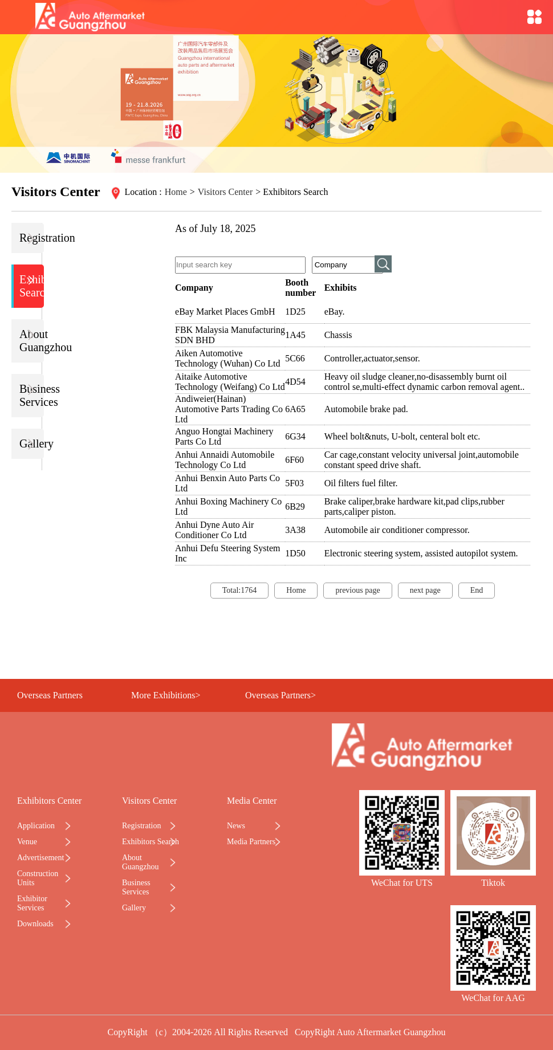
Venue (27, 841)
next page (425, 590)
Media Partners (251, 841)
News (236, 825)
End (476, 590)
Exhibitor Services (32, 903)
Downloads (35, 923)
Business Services (31, 395)
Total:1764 (239, 590)
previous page (357, 590)
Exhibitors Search (31, 286)
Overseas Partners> (280, 695)
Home (176, 192)
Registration (31, 238)
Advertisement (40, 857)
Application (36, 825)
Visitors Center (225, 192)
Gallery (31, 443)
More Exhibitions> (165, 695)
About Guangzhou (31, 340)
